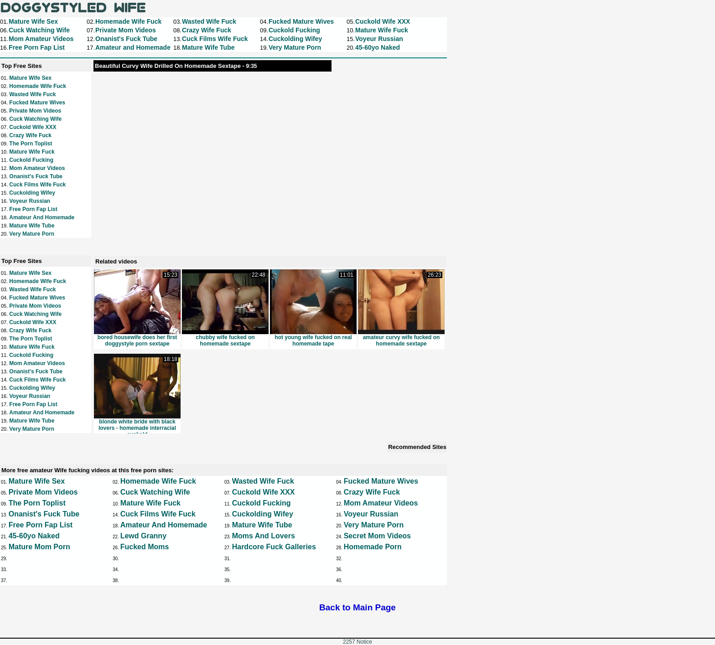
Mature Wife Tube (31, 225)
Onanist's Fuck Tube (35, 176)
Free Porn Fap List (33, 209)
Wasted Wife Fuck (32, 94)
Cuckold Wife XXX (32, 127)
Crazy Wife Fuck (30, 135)
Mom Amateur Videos (37, 168)
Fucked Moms (144, 547)
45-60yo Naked (34, 536)
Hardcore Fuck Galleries (274, 547)
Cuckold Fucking (31, 160)
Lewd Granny (143, 536)
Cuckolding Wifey (32, 193)
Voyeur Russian (29, 201)
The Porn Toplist (30, 143)
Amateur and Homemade (41, 217)
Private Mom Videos (35, 111)
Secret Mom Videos (377, 536)
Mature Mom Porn (39, 547)
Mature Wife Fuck (31, 152)
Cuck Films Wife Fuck (37, 184)
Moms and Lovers (263, 536)
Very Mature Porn (31, 234)
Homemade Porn (373, 547)
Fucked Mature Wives (37, 102)
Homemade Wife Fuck (37, 86)
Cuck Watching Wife (35, 119)
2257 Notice (357, 642)
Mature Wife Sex (30, 78)
